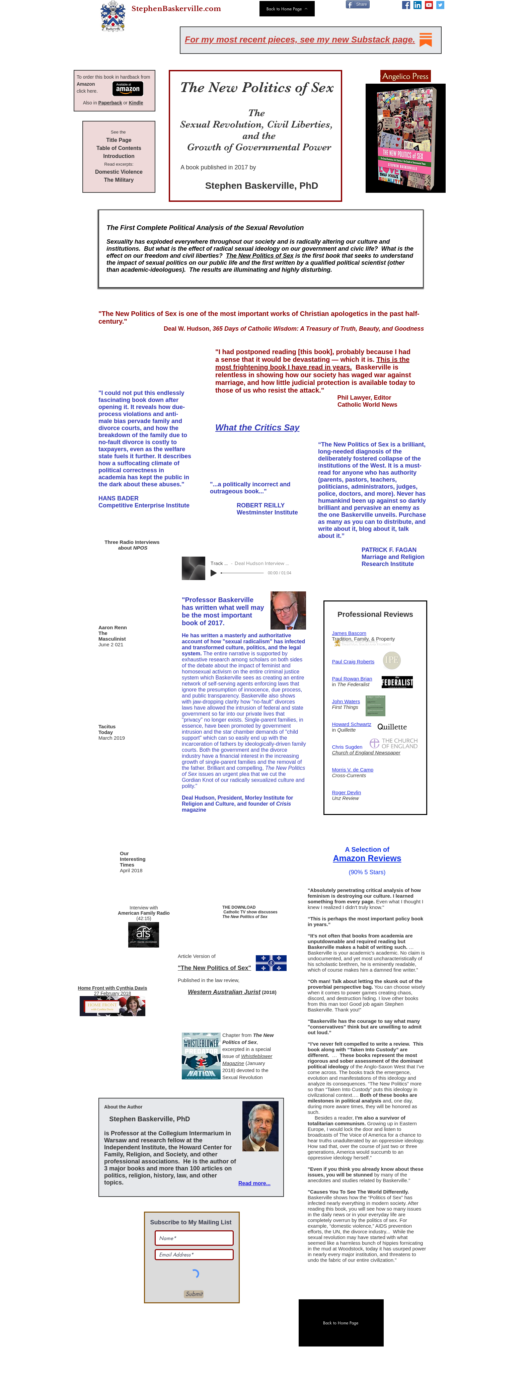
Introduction (118, 156)
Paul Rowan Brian (352, 678)
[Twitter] (440, 5)
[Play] (214, 573)
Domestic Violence (119, 172)
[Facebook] (406, 5)
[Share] (358, 4)
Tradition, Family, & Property (361, 639)
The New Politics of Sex (260, 255)
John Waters (346, 701)
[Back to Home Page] (287, 8)
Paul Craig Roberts (353, 661)
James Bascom (349, 633)
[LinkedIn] (418, 5)
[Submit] (194, 1294)
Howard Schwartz (352, 724)
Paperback (110, 102)
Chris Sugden (348, 747)
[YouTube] (429, 5)
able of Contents (120, 148)
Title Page (118, 140)
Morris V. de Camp (353, 769)
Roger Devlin (346, 792)
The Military (119, 180)
